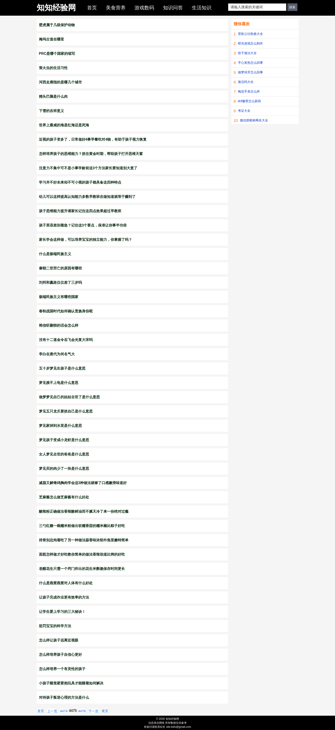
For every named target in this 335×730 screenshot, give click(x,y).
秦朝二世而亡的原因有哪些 (60, 268)
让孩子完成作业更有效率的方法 (64, 597)
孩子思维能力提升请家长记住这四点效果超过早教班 (80, 211)
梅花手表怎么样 (249, 91)
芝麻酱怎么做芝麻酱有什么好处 (64, 497)
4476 (81, 711)
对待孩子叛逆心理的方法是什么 (64, 697)
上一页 (52, 711)
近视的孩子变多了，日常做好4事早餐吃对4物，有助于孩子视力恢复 (93, 139)
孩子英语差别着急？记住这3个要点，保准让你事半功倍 (83, 225)
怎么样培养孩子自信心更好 (60, 654)
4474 (63, 711)
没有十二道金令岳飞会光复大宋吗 (66, 340)
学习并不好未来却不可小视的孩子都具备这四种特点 (80, 182)
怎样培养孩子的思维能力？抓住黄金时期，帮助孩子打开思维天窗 (91, 154)
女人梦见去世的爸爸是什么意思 (64, 454)
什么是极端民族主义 (55, 254)
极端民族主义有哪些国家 (58, 297)
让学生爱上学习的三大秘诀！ (62, 612)
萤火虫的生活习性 (53, 68)
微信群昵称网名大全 (254, 120)
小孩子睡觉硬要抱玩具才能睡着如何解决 (71, 683)
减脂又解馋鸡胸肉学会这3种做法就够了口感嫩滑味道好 (83, 483)
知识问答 (173, 8)
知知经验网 (56, 7)
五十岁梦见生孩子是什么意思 (62, 368)
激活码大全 (246, 82)
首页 (92, 8)
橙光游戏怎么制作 (250, 43)
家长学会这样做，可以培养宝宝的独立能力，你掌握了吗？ (85, 239)
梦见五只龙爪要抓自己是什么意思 (66, 411)
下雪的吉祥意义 (51, 111)
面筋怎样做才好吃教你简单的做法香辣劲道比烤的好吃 (82, 554)
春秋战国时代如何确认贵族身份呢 (66, 311)
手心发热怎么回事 (250, 62)
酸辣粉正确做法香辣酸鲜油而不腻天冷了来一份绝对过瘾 (83, 511)
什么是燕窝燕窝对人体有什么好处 (66, 583)
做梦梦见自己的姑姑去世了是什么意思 (69, 397)
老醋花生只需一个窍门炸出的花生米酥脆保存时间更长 (82, 569)
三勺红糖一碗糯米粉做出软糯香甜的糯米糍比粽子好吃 (82, 526)
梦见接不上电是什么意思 (58, 383)
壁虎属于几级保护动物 (57, 25)
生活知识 (201, 8)
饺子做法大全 (247, 53)
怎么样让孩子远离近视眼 (58, 640)
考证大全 (244, 110)
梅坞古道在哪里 (51, 39)
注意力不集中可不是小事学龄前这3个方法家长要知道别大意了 (88, 168)
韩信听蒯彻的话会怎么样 (58, 325)
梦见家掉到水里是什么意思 (60, 425)
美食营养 (116, 8)
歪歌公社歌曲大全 (250, 34)
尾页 (105, 711)
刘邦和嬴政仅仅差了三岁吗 (60, 282)
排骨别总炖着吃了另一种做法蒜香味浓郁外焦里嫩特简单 (83, 540)
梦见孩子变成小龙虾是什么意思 (64, 440)
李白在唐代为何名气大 (57, 354)
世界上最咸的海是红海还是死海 (64, 125)
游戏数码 (144, 8)
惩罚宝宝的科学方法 (55, 626)
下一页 (93, 711)
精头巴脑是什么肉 (53, 96)
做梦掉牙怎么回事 (250, 72)
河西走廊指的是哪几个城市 (60, 82)
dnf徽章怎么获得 (249, 101)
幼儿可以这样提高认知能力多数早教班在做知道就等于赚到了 (87, 197)
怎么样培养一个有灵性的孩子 (62, 669)
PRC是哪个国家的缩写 (57, 53)
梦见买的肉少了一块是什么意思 (64, 468)
